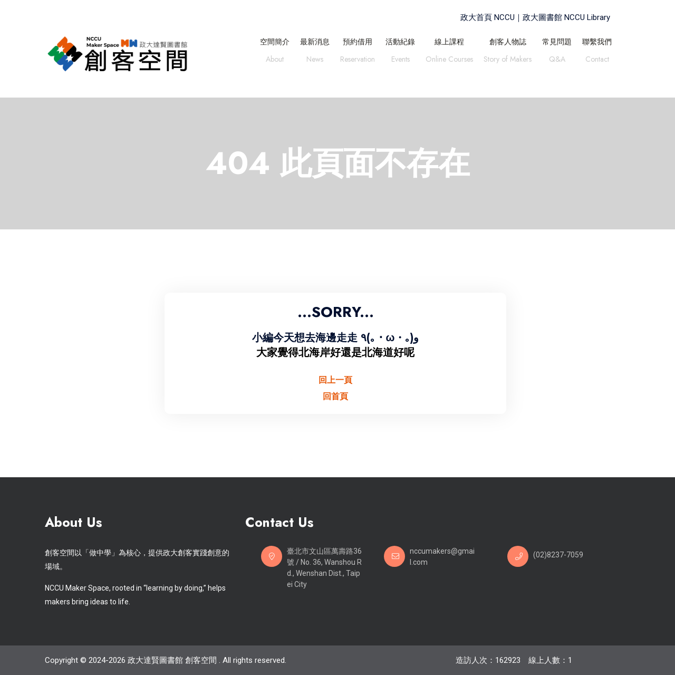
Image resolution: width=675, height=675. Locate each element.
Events (400, 60)
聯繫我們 (597, 41)
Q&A (557, 60)
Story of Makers (508, 60)
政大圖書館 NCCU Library (566, 17)
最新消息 (315, 41)
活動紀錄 (400, 41)
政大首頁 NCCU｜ (491, 17)
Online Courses (449, 60)
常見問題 (557, 41)
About (275, 60)
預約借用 (357, 41)
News (314, 60)
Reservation (357, 60)
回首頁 (335, 396)
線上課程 (449, 41)
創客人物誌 (507, 41)
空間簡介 (275, 41)
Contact (597, 60)
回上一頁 (335, 380)
